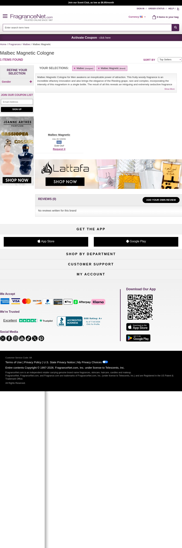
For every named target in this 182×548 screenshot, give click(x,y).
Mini (152, 333)
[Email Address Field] (17, 108)
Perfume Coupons (153, 381)
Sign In (140, 8)
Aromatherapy (91, 327)
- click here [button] (91, 37)
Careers (153, 387)
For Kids (153, 308)
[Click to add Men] (17, 88)
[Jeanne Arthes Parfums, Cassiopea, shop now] (17, 159)
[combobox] (91, 27)
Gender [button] (17, 81)
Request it (59, 149)
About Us (29, 381)
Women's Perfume (29, 314)
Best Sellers (91, 333)
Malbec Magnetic (111, 68)
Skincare (91, 320)
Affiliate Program (153, 369)
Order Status (156, 8)
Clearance (91, 339)
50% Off (91, 308)
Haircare (29, 327)
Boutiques (29, 333)
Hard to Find (153, 339)
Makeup (153, 314)
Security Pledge (91, 375)
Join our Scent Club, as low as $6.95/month (91, 2)
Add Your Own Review (161, 200)
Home (3, 44)
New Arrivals (153, 327)
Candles (153, 320)
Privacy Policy (32, 520)
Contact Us (29, 375)
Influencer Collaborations (29, 399)
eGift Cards (29, 387)
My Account (29, 424)
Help (171, 8)
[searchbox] (87, 27)
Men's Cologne (29, 320)
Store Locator (91, 393)
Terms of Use (13, 520)
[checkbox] (17, 88)
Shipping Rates (91, 381)
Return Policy (91, 369)
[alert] (138, 17)
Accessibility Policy (29, 393)
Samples (91, 314)
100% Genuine (91, 387)
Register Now (29, 430)
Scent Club (91, 345)
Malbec (27, 44)
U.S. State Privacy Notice (59, 520)
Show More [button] (170, 89)
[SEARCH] (175, 27)
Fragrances (15, 44)
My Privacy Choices (89, 520)
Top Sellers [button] (165, 59)
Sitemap (153, 375)
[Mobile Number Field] (141, 271)
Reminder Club (90, 430)
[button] (7, 16)
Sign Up (16, 115)
